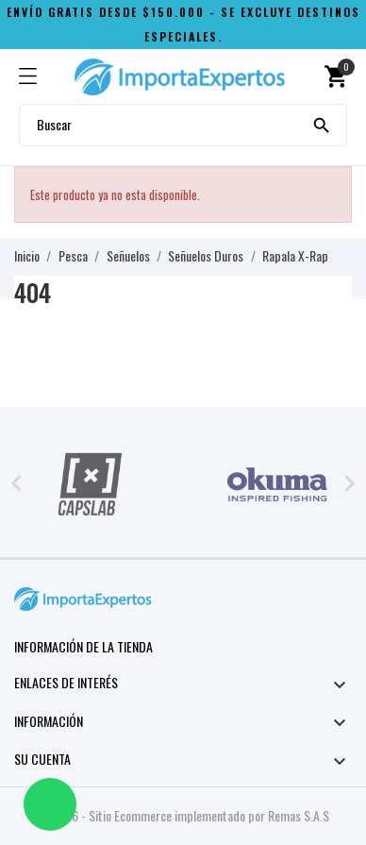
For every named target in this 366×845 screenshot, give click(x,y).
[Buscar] (321, 123)
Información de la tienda (83, 646)
